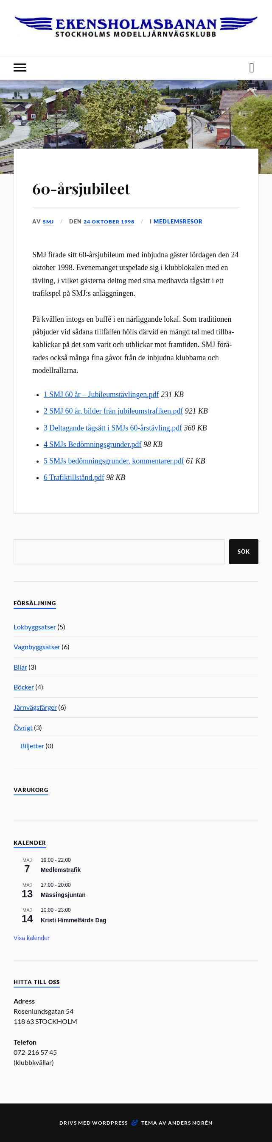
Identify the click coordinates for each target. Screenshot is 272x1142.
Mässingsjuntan (63, 894)
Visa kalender (32, 938)
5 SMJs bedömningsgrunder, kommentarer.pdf (114, 461)
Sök (244, 551)
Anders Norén (190, 1122)
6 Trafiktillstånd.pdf (74, 477)
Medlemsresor (183, 221)
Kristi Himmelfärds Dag (74, 919)
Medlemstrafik (61, 869)
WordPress (110, 1122)
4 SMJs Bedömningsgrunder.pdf (93, 444)
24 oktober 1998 (112, 221)
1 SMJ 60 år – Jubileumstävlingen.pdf (101, 394)
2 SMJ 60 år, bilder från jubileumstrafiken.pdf (113, 411)
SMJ (49, 221)
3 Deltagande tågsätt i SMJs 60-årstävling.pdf (113, 428)
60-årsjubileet (94, 186)
